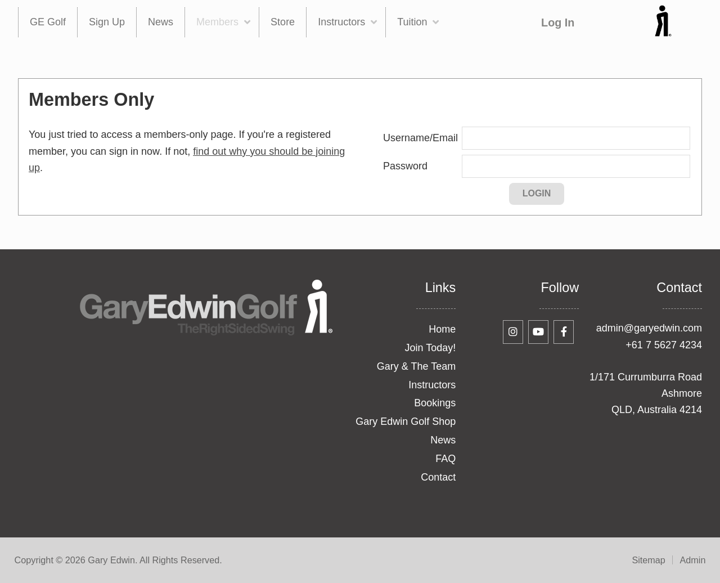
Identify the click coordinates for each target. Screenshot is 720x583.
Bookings (435, 403)
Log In (557, 22)
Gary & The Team (416, 366)
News (443, 440)
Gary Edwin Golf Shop (406, 421)
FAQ (445, 458)
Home (442, 329)
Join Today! (430, 347)
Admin (693, 559)
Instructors (432, 385)
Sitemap (648, 559)
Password (405, 166)
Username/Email (420, 137)
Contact (438, 477)
